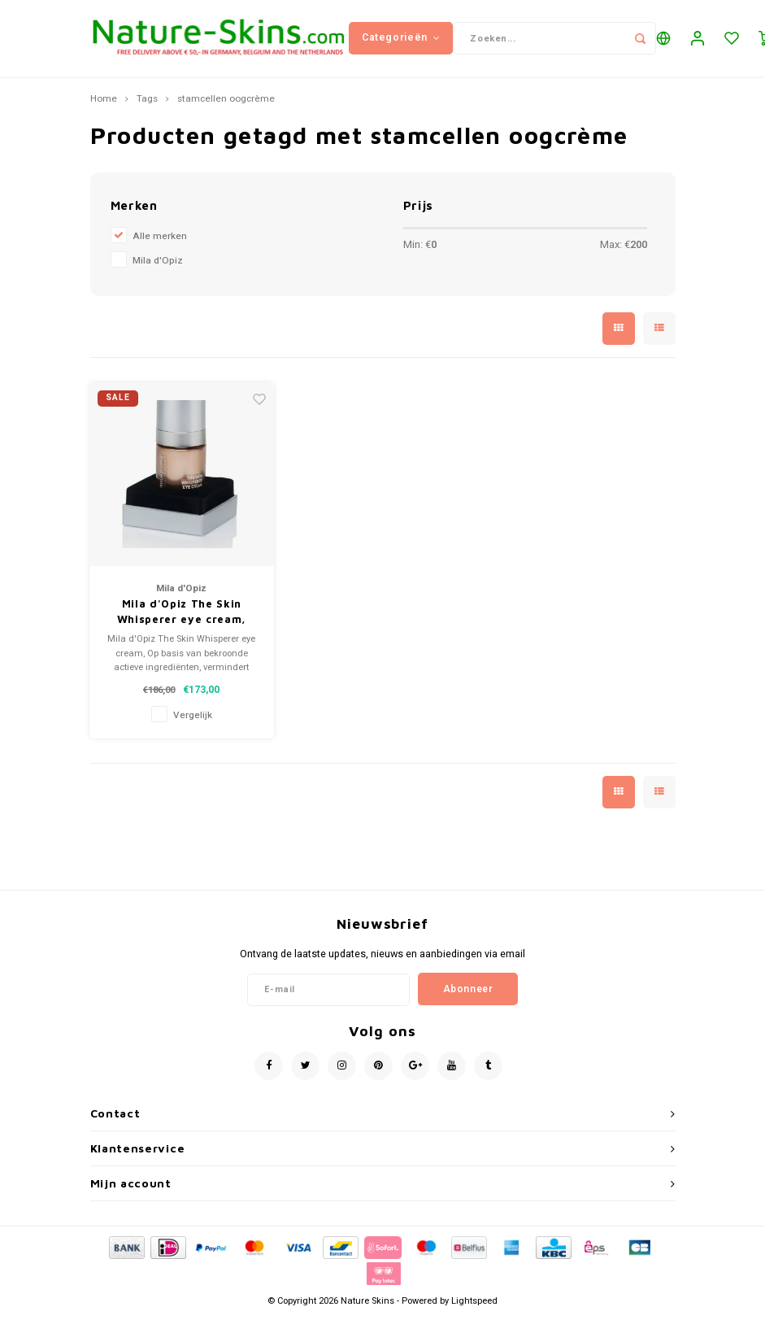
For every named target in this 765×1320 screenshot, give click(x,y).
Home (103, 104)
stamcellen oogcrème (226, 104)
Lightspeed (474, 1305)
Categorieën (401, 40)
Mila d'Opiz (158, 265)
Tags (147, 104)
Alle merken (160, 240)
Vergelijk (192, 719)
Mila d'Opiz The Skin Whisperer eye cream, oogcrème (181, 617)
